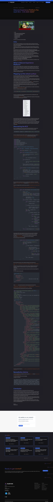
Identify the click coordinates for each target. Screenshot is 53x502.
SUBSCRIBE (20, 425)
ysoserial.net (15, 267)
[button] (27, 2)
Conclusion (15, 38)
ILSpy (17, 82)
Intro (15, 32)
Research (38, 2)
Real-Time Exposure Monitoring (44, 486)
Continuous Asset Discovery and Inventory (45, 485)
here (25, 39)
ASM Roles (42, 2)
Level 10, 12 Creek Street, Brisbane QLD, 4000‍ (10, 488)
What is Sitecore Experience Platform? (19, 33)
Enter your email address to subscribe (23, 421)
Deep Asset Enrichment (36, 485)
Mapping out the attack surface (18, 34)
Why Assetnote (23, 2)
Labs (40, 2)
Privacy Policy (46, 501)
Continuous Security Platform (33, 50)
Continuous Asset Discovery (37, 484)
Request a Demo (48, 2)
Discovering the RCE (17, 35)
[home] (11, 2)
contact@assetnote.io (7, 488)
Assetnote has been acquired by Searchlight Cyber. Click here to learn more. (27, 0)
